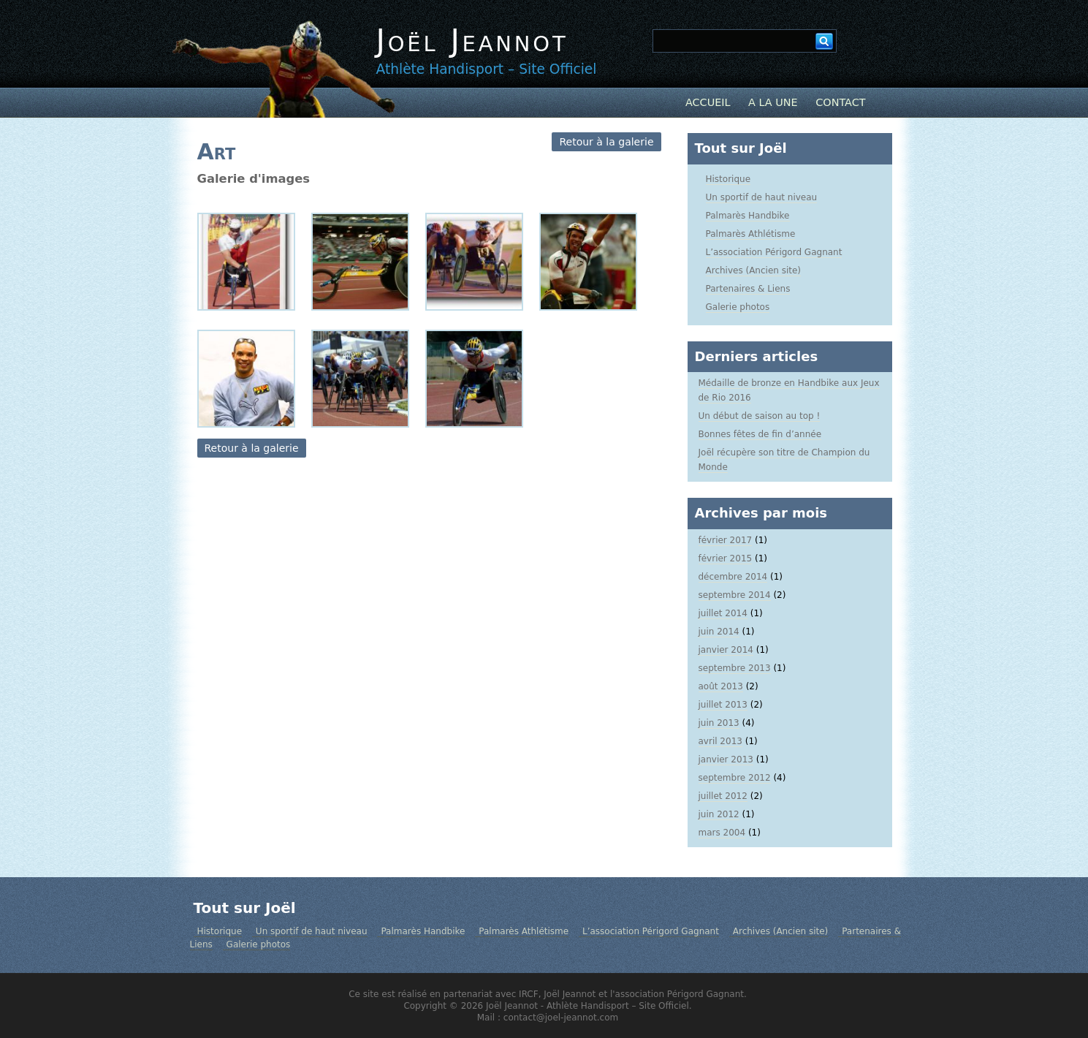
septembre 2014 (735, 595)
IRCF (529, 994)
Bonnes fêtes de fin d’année (760, 434)
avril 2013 (720, 741)
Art (216, 151)
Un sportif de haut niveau (762, 197)
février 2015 (726, 558)
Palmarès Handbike (748, 216)
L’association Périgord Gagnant (774, 252)
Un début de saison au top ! (760, 416)
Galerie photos (738, 307)
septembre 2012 (735, 778)
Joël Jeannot (472, 40)
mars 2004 (722, 832)
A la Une (773, 102)
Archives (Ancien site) (754, 270)
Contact (840, 102)
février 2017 (726, 540)
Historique (728, 179)
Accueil (708, 102)
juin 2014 (719, 631)
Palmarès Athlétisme (751, 234)
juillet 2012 (723, 796)
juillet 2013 (723, 705)
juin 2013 (719, 723)
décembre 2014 (733, 577)
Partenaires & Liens (748, 289)
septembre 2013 (735, 668)
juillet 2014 (723, 613)
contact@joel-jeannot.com (560, 1017)
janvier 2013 (726, 759)
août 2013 (721, 686)
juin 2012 (719, 814)
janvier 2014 (726, 650)
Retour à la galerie (606, 142)
